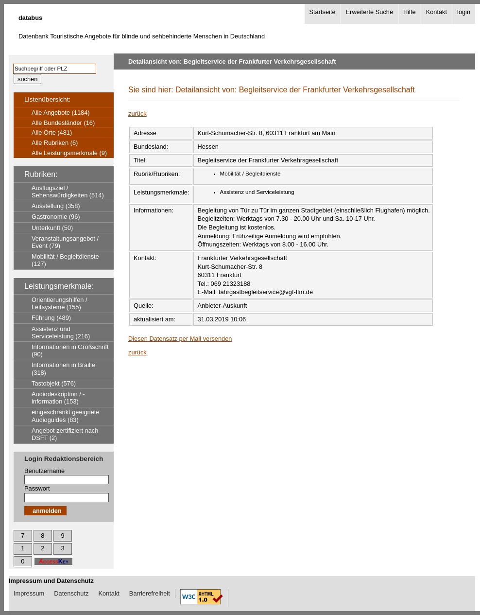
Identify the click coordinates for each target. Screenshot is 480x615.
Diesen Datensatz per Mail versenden (180, 338)
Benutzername (44, 470)
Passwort (37, 488)
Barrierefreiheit (149, 593)
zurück (137, 113)
